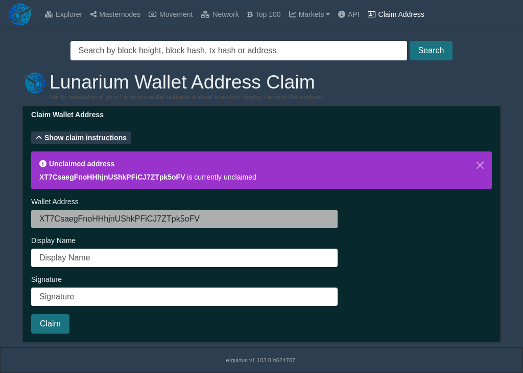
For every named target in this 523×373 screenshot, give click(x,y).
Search (431, 50)
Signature (46, 279)
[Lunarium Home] (20, 14)
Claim (50, 323)
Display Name (53, 240)
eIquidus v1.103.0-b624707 (261, 360)
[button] (81, 137)
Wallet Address (55, 202)
